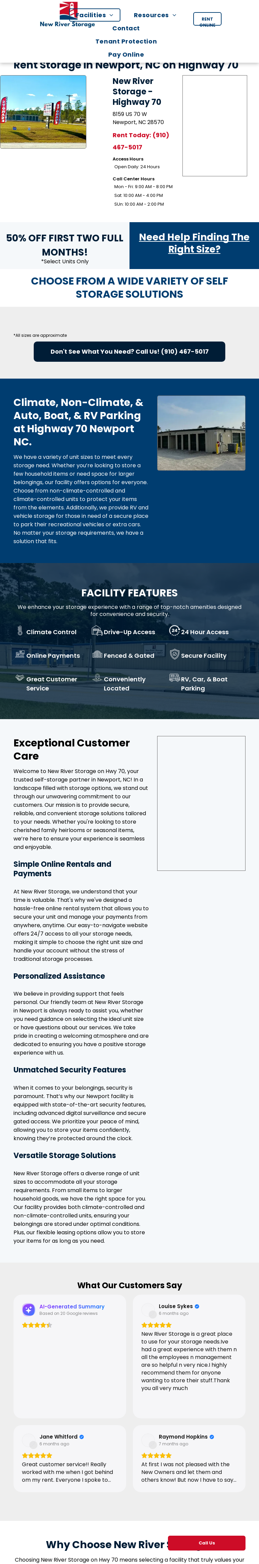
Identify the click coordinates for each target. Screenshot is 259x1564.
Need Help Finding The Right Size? (194, 243)
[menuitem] (98, 15)
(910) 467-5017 (185, 351)
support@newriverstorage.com (128, 1535)
